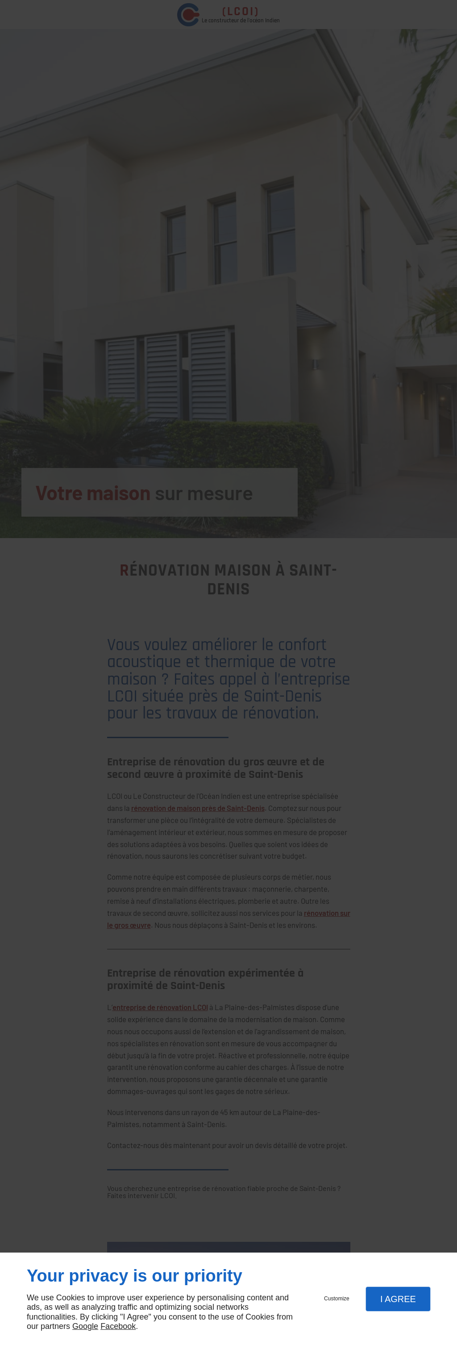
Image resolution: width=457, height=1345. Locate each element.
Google (85, 1326)
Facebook (118, 1326)
